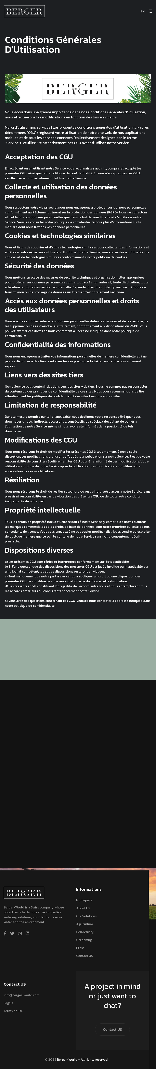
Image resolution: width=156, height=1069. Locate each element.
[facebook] (5, 933)
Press (80, 947)
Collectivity (85, 931)
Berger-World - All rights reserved (82, 1059)
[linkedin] (27, 933)
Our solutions (86, 916)
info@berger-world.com (21, 994)
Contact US (84, 955)
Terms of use (13, 1010)
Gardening (84, 939)
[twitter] (12, 933)
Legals (8, 1002)
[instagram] (20, 933)
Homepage (84, 900)
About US (83, 908)
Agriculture (84, 923)
